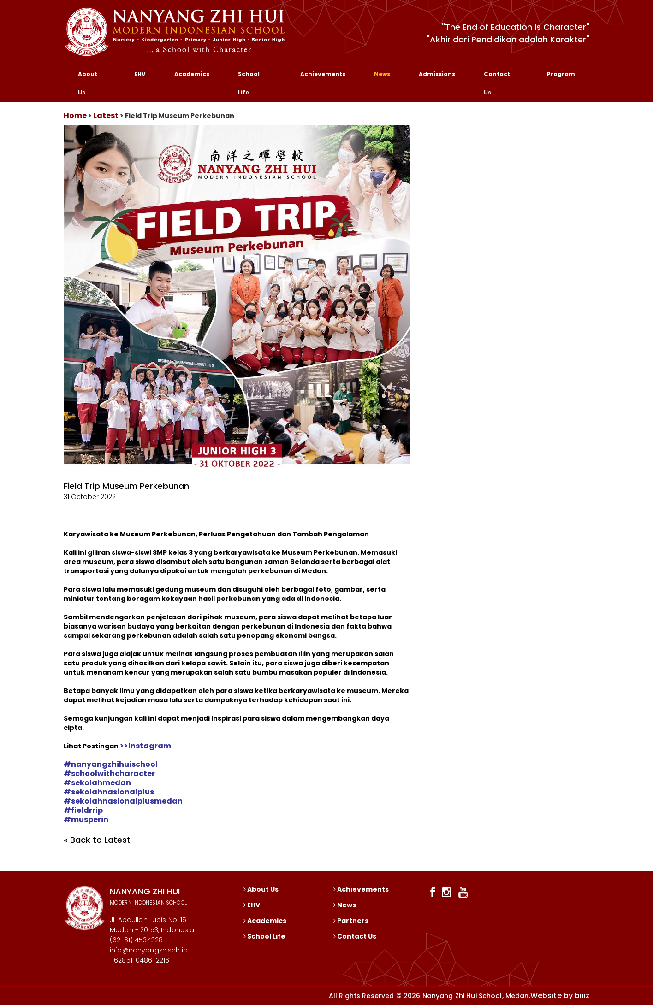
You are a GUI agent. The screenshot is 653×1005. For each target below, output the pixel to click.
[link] (111, 764)
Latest (106, 115)
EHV (140, 74)
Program (561, 74)
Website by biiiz (559, 995)
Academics (191, 74)
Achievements (322, 74)
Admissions (437, 74)
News (382, 74)
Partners (350, 920)
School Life (249, 83)
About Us (87, 83)
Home (75, 115)
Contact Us (497, 83)
